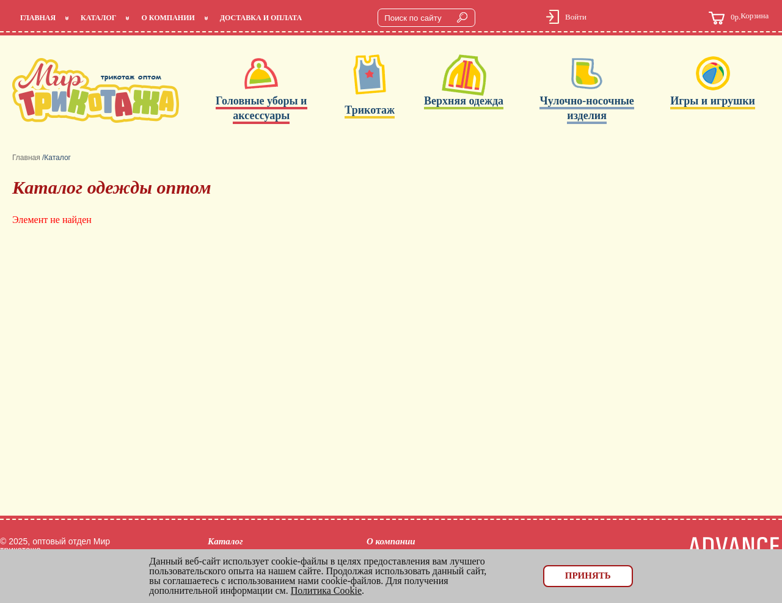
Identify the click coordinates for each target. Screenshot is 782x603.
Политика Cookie (326, 590)
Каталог (98, 17)
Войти (575, 16)
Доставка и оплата (261, 17)
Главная (38, 17)
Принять (588, 575)
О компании (167, 17)
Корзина (739, 18)
